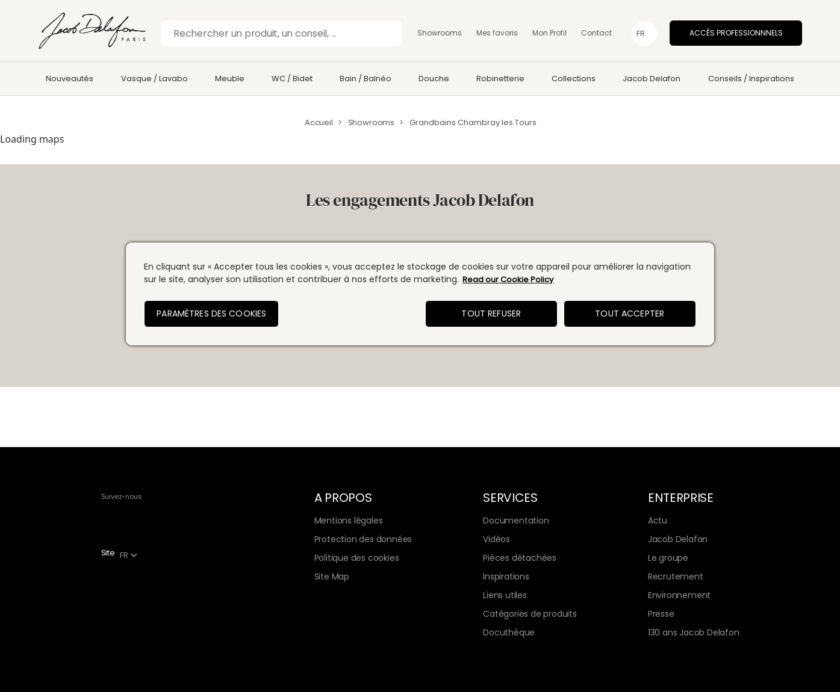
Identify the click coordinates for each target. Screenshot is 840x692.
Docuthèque (509, 632)
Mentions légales (348, 520)
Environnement (679, 595)
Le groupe (668, 558)
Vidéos (496, 539)
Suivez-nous (121, 496)
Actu (657, 520)
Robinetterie (500, 78)
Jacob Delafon (651, 78)
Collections (574, 78)
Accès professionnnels (736, 33)
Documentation (516, 520)
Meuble (229, 78)
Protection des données (363, 539)
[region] (420, 294)
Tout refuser (491, 313)
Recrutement (675, 576)
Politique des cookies (356, 558)
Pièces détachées (519, 558)
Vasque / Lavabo (154, 78)
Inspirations (506, 576)
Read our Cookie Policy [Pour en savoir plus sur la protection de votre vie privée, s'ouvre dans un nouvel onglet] (507, 279)
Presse (661, 614)
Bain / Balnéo (365, 78)
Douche (433, 78)
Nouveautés (69, 78)
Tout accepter (629, 313)
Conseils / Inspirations (751, 78)
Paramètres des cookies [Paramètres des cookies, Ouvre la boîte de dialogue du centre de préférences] (211, 313)
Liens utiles (504, 595)
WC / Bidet (292, 78)
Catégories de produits (529, 614)
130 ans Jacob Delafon (693, 632)
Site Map (331, 576)
